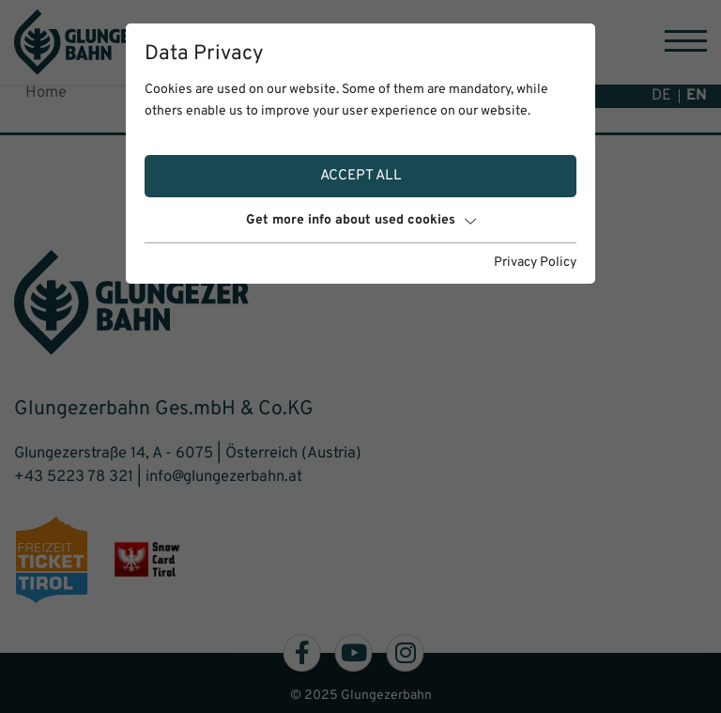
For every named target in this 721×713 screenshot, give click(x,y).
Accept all (361, 175)
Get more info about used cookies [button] (361, 220)
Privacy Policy (535, 263)
